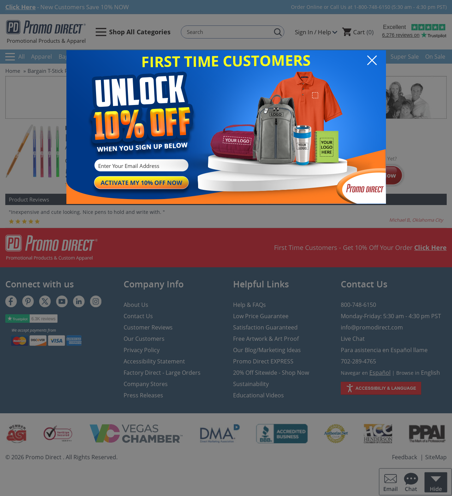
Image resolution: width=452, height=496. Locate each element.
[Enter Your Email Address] (140, 166)
